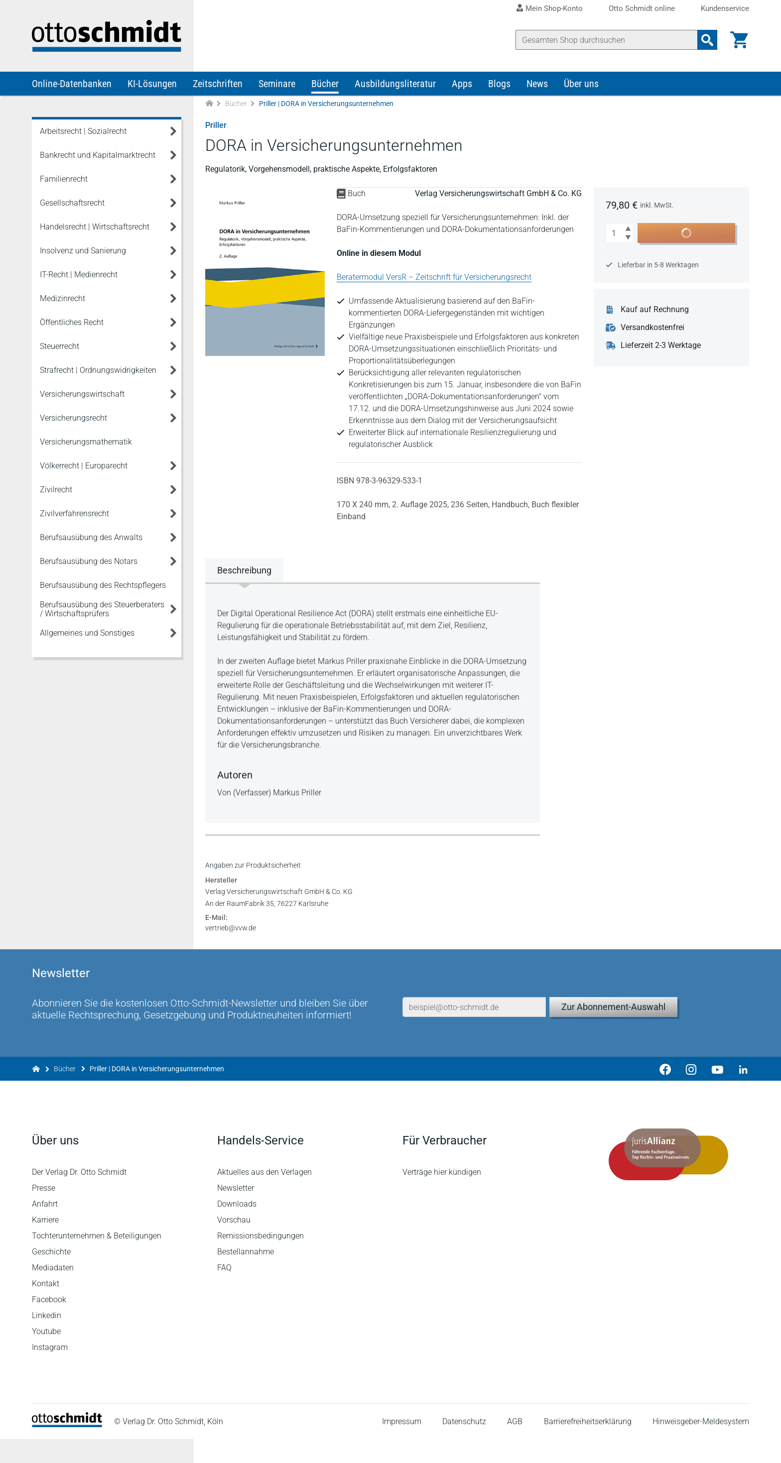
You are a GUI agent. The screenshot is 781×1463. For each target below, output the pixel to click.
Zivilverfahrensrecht (74, 513)
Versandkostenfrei (652, 328)
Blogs (499, 84)
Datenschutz (464, 1445)
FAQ (224, 1291)
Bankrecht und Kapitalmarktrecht (97, 155)
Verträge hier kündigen (441, 1196)
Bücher (325, 84)
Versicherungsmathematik (86, 442)
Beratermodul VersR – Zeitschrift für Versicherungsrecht (434, 277)
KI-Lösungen (152, 84)
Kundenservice (725, 8)
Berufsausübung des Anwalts (91, 537)
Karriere (45, 1243)
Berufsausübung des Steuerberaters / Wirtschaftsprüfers (102, 609)
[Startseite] (67, 1448)
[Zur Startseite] (209, 104)
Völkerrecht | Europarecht (84, 465)
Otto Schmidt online (642, 8)
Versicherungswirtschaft (82, 394)
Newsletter (235, 1212)
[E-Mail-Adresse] (474, 1031)
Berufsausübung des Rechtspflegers (103, 585)
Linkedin (46, 1339)
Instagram (50, 1371)
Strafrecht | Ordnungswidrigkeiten (98, 370)
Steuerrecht (59, 346)
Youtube (46, 1355)
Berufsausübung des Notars (88, 561)
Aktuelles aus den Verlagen (264, 1196)
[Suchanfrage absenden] (707, 40)
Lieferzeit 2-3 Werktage (661, 345)
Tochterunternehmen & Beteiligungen (96, 1259)
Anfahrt (45, 1228)
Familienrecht (64, 179)
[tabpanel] (372, 701)
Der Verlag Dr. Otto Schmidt (79, 1196)
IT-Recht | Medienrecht (79, 274)
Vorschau (234, 1243)
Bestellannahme (245, 1275)
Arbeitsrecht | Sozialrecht (83, 131)
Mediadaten (53, 1291)
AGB (514, 1445)
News (537, 84)
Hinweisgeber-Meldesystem (700, 1445)
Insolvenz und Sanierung (83, 250)
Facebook (49, 1323)
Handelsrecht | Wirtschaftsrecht (94, 226)
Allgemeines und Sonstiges (87, 633)
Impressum (401, 1445)
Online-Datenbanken (72, 84)
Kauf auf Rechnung (655, 310)
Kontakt (45, 1307)
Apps (462, 84)
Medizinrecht (62, 298)
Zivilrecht (56, 489)
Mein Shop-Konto (554, 8)
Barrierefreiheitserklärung (588, 1445)
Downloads (237, 1228)
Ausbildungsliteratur (395, 84)
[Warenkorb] (739, 40)
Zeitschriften (218, 84)
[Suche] (607, 40)
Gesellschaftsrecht (72, 203)
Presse (43, 1212)
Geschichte (51, 1275)
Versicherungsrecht (73, 418)
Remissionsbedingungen (260, 1259)
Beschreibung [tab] (244, 570)
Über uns (581, 84)
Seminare (277, 84)
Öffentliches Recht (72, 322)
